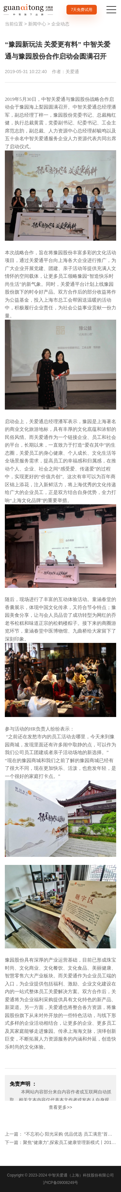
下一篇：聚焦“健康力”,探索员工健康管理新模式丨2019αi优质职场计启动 (60, 1142)
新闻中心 (37, 23)
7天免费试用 (82, 9)
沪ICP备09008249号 (60, 1182)
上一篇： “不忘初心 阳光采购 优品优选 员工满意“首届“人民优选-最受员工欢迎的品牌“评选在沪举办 (60, 1134)
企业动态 (60, 23)
